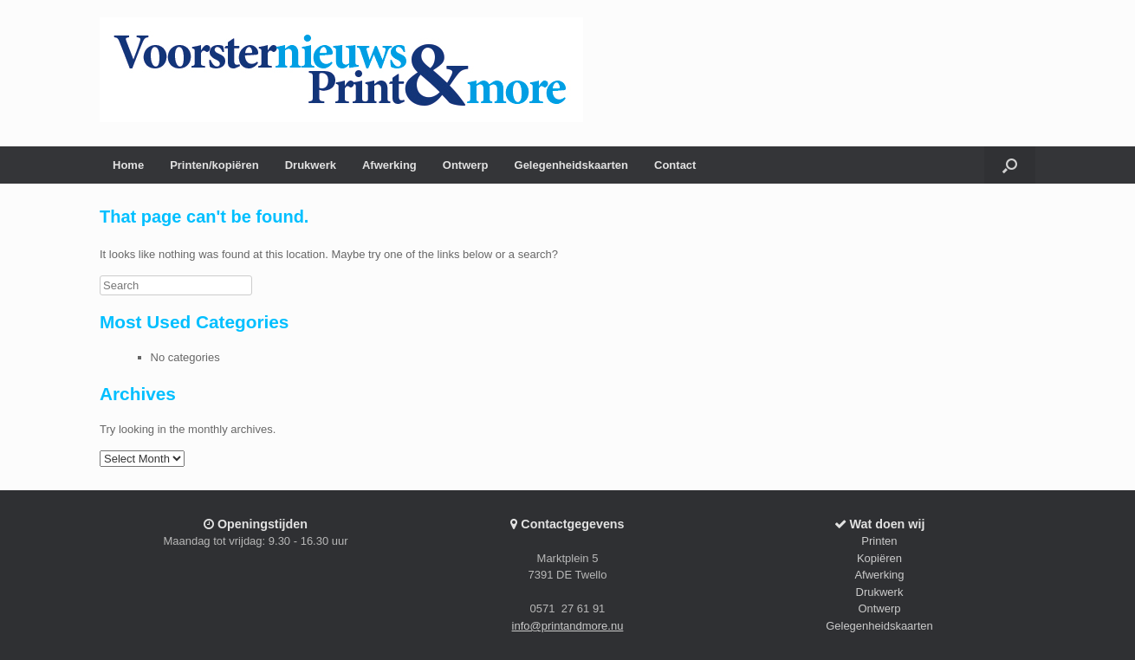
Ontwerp (466, 165)
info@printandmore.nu (568, 625)
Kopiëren (879, 558)
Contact (675, 165)
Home (128, 165)
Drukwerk (310, 165)
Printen (879, 540)
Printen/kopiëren (214, 165)
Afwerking (389, 165)
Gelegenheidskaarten (572, 165)
